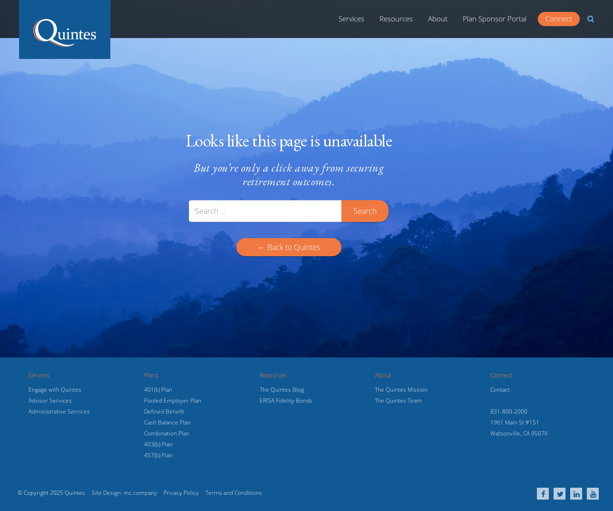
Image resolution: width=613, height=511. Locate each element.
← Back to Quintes (289, 247)
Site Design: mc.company (124, 493)
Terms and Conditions (233, 493)
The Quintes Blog (282, 390)
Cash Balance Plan (167, 422)
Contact (500, 390)
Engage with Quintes (55, 390)
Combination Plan (166, 433)
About (438, 18)
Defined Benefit (164, 411)
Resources (396, 18)
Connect (558, 18)
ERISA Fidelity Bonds (286, 400)
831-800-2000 (508, 411)
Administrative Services (59, 411)
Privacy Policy (181, 493)
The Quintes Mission (401, 390)
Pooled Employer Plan (172, 400)
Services (351, 18)
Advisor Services (50, 400)
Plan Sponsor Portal (494, 18)
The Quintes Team (398, 400)
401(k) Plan (158, 390)
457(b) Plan (158, 455)
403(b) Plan (158, 444)
